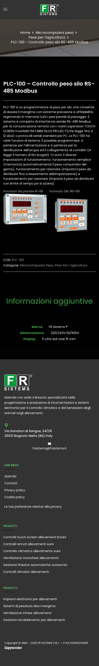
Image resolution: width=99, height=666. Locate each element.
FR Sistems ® (58, 327)
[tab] (49, 303)
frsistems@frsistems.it (49, 448)
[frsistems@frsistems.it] (49, 443)
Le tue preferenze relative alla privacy (33, 506)
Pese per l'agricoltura (47, 37)
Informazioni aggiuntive (49, 301)
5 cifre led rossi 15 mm (59, 339)
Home (25, 32)
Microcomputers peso (55, 32)
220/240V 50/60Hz (65, 333)
